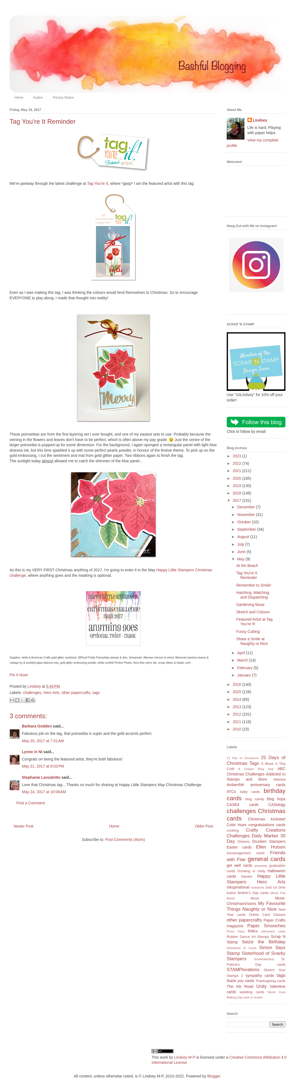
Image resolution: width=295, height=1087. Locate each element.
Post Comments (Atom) (125, 839)
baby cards (250, 792)
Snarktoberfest (264, 959)
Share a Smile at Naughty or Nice (252, 641)
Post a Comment (30, 803)
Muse (254, 898)
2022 (237, 463)
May (241, 559)
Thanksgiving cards (270, 981)
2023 (237, 456)
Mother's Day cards (253, 893)
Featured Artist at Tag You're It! (254, 621)
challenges (32, 692)
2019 (237, 486)
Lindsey (260, 120)
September (247, 529)
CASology (277, 804)
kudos (231, 893)
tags (96, 692)
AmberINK (235, 785)
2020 (237, 478)
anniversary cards (267, 785)
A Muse (267, 764)
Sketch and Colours (253, 612)
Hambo (246, 876)
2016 (237, 684)
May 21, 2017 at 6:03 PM (43, 766)
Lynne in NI (32, 752)
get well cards (239, 865)
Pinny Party (236, 931)
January (244, 675)
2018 (237, 493)
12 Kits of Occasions (243, 758)
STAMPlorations (243, 969)
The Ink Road (240, 986)
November (246, 514)
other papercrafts (75, 692)
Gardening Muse (250, 604)
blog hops (276, 799)
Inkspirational (238, 887)
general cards (266, 859)
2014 (237, 699)
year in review (253, 997)
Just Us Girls (275, 887)
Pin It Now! (19, 675)
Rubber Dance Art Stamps (248, 937)
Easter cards (239, 847)
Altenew (279, 779)
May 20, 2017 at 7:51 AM (43, 741)
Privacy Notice (63, 97)
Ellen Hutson (270, 847)
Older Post (204, 826)
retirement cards (273, 931)
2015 (237, 692)
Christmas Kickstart (266, 819)
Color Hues (237, 825)
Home (18, 97)
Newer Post (23, 826)
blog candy (254, 799)
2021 (237, 471)
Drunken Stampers (268, 841)
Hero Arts (51, 692)
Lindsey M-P (184, 1057)
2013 (237, 707)
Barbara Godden (37, 726)
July (241, 544)
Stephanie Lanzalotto (41, 777)
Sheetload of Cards (241, 948)
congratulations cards (266, 825)
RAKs (253, 931)
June (241, 551)
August (243, 537)
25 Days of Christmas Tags (256, 760)
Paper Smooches (266, 925)
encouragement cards (246, 853)
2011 (237, 722)
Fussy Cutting (248, 631)
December (246, 507)
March (243, 660)
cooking (232, 830)
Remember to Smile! (253, 585)
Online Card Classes (267, 915)
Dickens (244, 842)
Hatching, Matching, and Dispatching (253, 594)
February (245, 668)
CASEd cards (242, 804)
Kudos (38, 97)
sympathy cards (260, 975)
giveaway (261, 865)
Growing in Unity (251, 871)
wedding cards (252, 992)
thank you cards (240, 981)
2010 (237, 729)
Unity (261, 986)
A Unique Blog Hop (255, 769)
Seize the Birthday (263, 941)
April (241, 653)
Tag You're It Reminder (246, 575)
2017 (237, 500)
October (244, 522)
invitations (257, 887)
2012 (237, 714)
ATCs (231, 791)
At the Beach (247, 565)
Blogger (213, 1076)
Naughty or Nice (259, 909)
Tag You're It (97, 183)
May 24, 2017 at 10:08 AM (44, 792)
